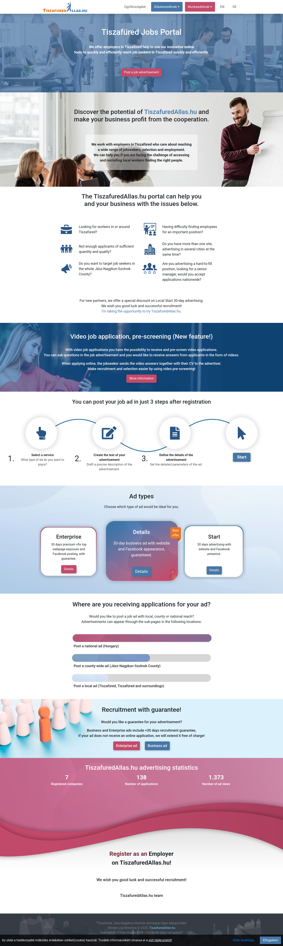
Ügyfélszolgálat (135, 7)
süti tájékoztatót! (160, 940)
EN (222, 7)
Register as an (128, 853)
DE (234, 7)
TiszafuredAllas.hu (170, 112)
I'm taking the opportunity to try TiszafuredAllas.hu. (142, 311)
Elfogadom (270, 940)
